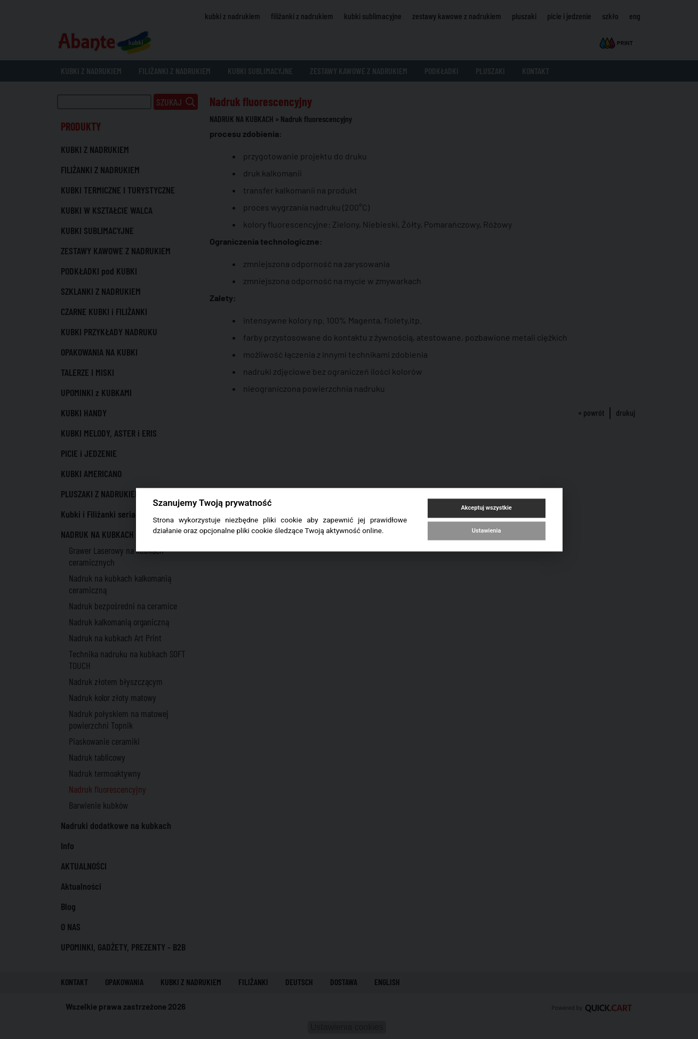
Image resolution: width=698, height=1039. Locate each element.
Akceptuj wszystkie (486, 508)
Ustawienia (486, 530)
